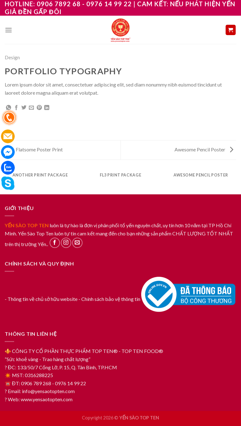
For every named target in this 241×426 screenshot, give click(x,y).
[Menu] (8, 30)
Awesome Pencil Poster (203, 149)
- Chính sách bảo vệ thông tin (109, 299)
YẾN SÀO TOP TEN (27, 225)
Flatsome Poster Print (35, 149)
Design (12, 57)
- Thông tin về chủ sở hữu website (41, 299)
